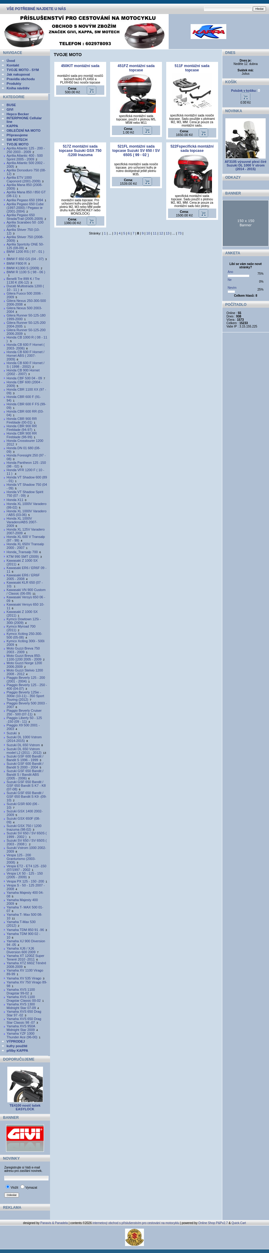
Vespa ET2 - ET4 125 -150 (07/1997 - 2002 (26, 868)
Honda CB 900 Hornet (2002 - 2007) (23, 372)
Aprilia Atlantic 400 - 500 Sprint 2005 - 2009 (25, 157)
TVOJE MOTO (18, 144)
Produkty (14, 83)
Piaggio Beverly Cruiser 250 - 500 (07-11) (24, 712)
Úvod (11, 61)
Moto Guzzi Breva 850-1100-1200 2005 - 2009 (24, 657)
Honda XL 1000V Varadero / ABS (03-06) (27, 513)
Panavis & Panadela (54, 1223)
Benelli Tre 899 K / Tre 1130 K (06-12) (23, 280)
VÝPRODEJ (16, 1041)
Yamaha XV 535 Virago (24, 978)
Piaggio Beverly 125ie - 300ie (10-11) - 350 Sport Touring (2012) (25, 695)
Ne (230, 279)
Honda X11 (15, 500)
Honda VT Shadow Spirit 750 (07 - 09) (25, 493)
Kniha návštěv (18, 88)
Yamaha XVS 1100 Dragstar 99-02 (21, 991)
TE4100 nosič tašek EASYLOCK (25, 1107)
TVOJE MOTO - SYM (23, 70)
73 (179, 233)
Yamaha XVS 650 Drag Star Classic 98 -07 (24, 1020)
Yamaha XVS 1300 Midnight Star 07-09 (21, 1006)
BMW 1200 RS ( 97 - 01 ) (26, 251)
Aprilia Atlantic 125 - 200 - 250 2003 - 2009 (26, 150)
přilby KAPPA (17, 1050)
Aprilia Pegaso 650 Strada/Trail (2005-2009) (25, 216)
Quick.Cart (238, 1223)
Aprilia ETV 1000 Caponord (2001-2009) (24, 179)
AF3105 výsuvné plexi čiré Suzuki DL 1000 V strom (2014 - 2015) (246, 165)
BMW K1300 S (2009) (23, 268)
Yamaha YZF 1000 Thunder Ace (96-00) (22, 1035)
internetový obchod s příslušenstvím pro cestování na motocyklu (136, 1223)
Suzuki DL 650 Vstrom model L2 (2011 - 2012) (24, 750)
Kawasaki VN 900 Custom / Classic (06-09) (26, 591)
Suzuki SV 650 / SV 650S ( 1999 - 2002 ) (27, 835)
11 (154, 233)
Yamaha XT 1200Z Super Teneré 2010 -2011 (26, 957)
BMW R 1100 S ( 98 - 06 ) (26, 272)
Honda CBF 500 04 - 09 (24, 378)
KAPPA (12, 126)
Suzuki (12, 733)
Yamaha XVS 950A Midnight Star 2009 (21, 1028)
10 (148, 233)
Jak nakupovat (18, 74)
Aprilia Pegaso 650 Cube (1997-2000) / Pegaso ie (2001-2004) (25, 207)
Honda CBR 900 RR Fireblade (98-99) (22, 435)
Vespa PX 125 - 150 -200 (25, 881)
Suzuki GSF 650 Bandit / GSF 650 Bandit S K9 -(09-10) (27, 796)
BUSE (11, 105)
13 (168, 233)
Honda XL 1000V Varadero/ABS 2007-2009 (22, 522)
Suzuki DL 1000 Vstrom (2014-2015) (24, 739)
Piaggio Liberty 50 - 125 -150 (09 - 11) (24, 719)
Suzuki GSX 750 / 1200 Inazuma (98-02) (24, 827)
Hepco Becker (18, 114)
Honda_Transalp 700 (22, 552)
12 (161, 233)
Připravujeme (17, 135)
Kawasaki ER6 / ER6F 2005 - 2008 (23, 577)
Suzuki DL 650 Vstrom (23, 745)
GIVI (10, 109)
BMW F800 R (17, 263)
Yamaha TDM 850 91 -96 (25, 930)
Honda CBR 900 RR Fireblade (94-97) (22, 427)
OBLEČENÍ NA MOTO (24, 130)
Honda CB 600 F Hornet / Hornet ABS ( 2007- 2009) (26, 355)
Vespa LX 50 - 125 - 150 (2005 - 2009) (25, 875)
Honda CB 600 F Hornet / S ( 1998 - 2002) (26, 364)
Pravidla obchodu (21, 79)
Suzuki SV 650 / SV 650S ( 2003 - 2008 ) (27, 842)
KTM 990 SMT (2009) (23, 556)
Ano (230, 272)
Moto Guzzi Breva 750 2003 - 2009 (23, 650)
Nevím (232, 287)
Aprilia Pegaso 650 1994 (25, 200)
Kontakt (13, 65)
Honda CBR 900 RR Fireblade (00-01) (22, 420)
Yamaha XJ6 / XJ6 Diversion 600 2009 (21, 950)
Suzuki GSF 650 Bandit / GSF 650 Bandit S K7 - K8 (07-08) (26, 785)
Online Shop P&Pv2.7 (213, 1223)
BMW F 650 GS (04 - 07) (25, 259)
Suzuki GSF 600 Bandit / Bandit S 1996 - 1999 (25, 758)
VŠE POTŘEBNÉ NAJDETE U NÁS (36, 9)
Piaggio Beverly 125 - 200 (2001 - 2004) (26, 679)
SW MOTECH (17, 139)
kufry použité (17, 1046)
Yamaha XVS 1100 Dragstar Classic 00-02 (24, 998)
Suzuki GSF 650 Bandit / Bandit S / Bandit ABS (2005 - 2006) (25, 774)
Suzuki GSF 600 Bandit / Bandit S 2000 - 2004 (25, 765)
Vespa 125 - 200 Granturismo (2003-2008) (21, 858)
